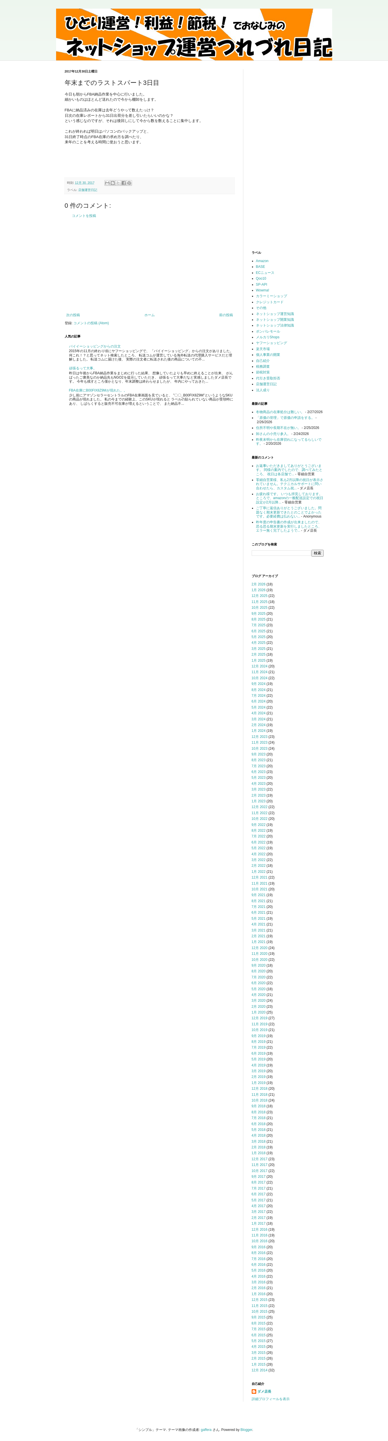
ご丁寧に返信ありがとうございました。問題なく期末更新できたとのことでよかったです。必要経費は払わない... (289, 512)
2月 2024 (259, 725)
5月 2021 (259, 919)
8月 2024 (259, 690)
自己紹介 (263, 361)
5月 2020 (259, 989)
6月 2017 (259, 1194)
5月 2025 (259, 637)
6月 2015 (259, 1335)
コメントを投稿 (84, 216)
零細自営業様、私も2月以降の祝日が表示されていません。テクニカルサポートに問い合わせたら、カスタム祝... (290, 484)
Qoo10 (261, 278)
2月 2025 (259, 654)
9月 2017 (259, 1177)
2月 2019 (259, 1077)
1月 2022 (259, 872)
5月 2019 (259, 1059)
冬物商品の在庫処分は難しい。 (280, 412)
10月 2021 (259, 889)
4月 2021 (259, 924)
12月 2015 (259, 1300)
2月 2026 (259, 584)
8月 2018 (259, 1112)
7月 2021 (259, 907)
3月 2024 (259, 719)
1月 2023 (259, 801)
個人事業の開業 (268, 355)
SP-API (261, 285)
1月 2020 (259, 1012)
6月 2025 (259, 631)
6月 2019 (259, 1053)
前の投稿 (226, 315)
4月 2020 (259, 995)
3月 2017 (259, 1212)
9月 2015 (259, 1317)
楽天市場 (263, 349)
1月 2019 (259, 1083)
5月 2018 (259, 1130)
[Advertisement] (149, 265)
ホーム (149, 315)
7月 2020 (259, 977)
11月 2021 (259, 883)
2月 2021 (259, 936)
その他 (261, 308)
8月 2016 (259, 1253)
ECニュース (265, 273)
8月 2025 (259, 619)
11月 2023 (259, 742)
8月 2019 (259, 1042)
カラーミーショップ (271, 296)
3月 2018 (259, 1142)
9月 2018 (259, 1106)
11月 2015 (259, 1306)
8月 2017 (259, 1182)
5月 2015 (259, 1341)
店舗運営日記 (87, 190)
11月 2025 (259, 602)
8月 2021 (259, 901)
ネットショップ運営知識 (275, 314)
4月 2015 (259, 1347)
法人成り (263, 390)
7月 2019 (259, 1047)
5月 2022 (259, 848)
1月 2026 (259, 590)
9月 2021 (259, 895)
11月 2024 (259, 672)
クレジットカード (270, 302)
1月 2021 (259, 942)
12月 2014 (259, 1370)
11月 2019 (259, 1024)
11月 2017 (259, 1165)
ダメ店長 (264, 1392)
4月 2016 (259, 1276)
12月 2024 (259, 666)
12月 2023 (259, 737)
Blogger (246, 1430)
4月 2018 (259, 1135)
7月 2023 (259, 766)
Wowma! (262, 290)
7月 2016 (259, 1259)
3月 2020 (259, 1001)
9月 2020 (259, 965)
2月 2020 (259, 1007)
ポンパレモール (268, 331)
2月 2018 (259, 1147)
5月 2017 (259, 1200)
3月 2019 (259, 1071)
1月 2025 (259, 661)
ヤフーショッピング (271, 343)
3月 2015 (259, 1353)
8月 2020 (259, 971)
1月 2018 (259, 1153)
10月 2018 (259, 1100)
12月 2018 (259, 1089)
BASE (260, 267)
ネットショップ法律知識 (275, 325)
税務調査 (263, 366)
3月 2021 (259, 930)
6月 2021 (259, 913)
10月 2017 (259, 1171)
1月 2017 (259, 1223)
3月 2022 (259, 860)
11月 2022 (259, 813)
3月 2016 (259, 1282)
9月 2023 (259, 754)
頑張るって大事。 (83, 368)
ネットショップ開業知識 (275, 320)
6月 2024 (259, 701)
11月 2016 (259, 1235)
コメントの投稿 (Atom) (91, 323)
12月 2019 (259, 1018)
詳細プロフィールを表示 (271, 1399)
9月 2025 (259, 614)
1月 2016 (259, 1294)
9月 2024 (259, 684)
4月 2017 (259, 1206)
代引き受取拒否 (268, 378)
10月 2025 (259, 608)
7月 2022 (259, 836)
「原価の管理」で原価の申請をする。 (285, 418)
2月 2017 (259, 1218)
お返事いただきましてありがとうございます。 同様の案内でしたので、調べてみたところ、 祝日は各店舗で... (289, 470)
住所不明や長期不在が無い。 (278, 428)
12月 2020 (259, 948)
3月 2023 (259, 789)
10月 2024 (259, 678)
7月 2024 (259, 696)
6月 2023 (259, 772)
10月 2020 (259, 960)
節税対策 (263, 372)
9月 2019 (259, 1036)
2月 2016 (259, 1288)
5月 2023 (259, 778)
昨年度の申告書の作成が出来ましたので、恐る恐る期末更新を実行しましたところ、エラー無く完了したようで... (289, 526)
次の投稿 (73, 315)
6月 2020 (259, 983)
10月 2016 (259, 1241)
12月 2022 (259, 807)
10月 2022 (259, 819)
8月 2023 (259, 760)
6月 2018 (259, 1124)
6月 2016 (259, 1265)
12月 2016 (259, 1230)
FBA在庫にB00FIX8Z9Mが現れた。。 (98, 390)
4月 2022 (259, 854)
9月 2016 (259, 1247)
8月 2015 (259, 1323)
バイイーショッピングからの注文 (95, 346)
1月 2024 (259, 731)
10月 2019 (259, 1030)
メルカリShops (268, 337)
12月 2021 (259, 877)
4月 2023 (259, 784)
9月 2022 (259, 825)
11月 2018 (259, 1095)
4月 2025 (259, 643)
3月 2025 (259, 649)
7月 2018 (259, 1118)
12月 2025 (259, 596)
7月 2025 (259, 625)
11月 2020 (259, 954)
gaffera (206, 1430)
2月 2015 (259, 1358)
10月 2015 (259, 1312)
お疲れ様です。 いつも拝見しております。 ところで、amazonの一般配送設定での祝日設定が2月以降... (290, 498)
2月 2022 (259, 866)
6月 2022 (259, 842)
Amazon (262, 261)
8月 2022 (259, 831)
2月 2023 (259, 795)
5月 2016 (259, 1270)
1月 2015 (259, 1364)
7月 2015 (259, 1329)
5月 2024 (259, 707)
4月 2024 (259, 713)
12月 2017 (259, 1159)
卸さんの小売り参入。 (273, 434)
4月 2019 (259, 1065)
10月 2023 (259, 749)
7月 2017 (259, 1188)
